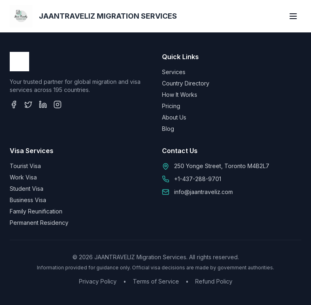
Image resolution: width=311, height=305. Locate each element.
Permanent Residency (39, 222)
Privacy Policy (98, 281)
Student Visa (26, 188)
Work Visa (23, 177)
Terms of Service (156, 281)
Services (173, 71)
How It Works (179, 94)
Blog (168, 128)
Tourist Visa (25, 165)
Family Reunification (36, 211)
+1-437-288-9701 (197, 178)
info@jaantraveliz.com (203, 191)
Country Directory (185, 83)
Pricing (171, 105)
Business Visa (28, 199)
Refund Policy (213, 281)
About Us (174, 117)
